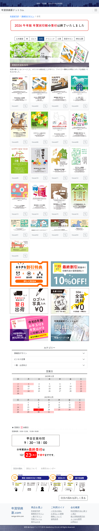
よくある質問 (76, 519)
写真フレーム (36, 519)
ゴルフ (33, 39)
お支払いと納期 (57, 513)
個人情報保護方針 (78, 516)
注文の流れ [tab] (17, 468)
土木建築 (19, 39)
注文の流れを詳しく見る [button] (73, 497)
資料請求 (54, 519)
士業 (59, 39)
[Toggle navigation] (96, 10)
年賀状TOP (14, 16)
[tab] (31, 468)
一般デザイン (36, 516)
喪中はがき (35, 522)
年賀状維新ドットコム (12, 10)
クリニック (50, 39)
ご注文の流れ (56, 511)
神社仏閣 (79, 39)
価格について (56, 516)
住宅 (41, 39)
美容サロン (68, 39)
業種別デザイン (27, 16)
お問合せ (74, 522)
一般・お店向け (20, 365)
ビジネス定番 (19, 359)
